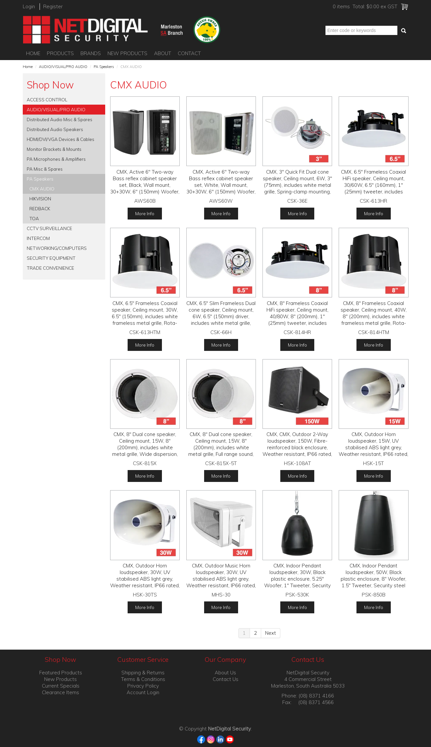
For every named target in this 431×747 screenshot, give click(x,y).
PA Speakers (104, 66)
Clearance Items (60, 692)
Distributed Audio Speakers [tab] (55, 129)
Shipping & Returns (143, 672)
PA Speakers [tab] (40, 179)
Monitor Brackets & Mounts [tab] (54, 149)
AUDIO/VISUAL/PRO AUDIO (63, 66)
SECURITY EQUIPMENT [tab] (51, 258)
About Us (225, 672)
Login (29, 6)
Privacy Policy (143, 686)
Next (270, 633)
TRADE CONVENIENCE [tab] (50, 268)
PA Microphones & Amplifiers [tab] (56, 159)
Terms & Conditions (143, 679)
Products (60, 53)
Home (33, 53)
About (162, 53)
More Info (144, 213)
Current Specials (60, 686)
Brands (90, 53)
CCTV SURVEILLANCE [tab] (49, 228)
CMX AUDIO (41, 188)
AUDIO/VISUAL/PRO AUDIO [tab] (56, 109)
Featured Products (60, 672)
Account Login (143, 692)
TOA (34, 218)
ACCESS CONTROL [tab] (47, 99)
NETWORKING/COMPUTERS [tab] (57, 248)
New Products (127, 53)
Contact (189, 53)
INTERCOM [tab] (38, 238)
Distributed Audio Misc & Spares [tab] (59, 119)
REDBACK (39, 208)
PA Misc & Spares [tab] (45, 169)
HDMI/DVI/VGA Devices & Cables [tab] (60, 139)
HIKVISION (40, 198)
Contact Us (225, 679)
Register (53, 6)
